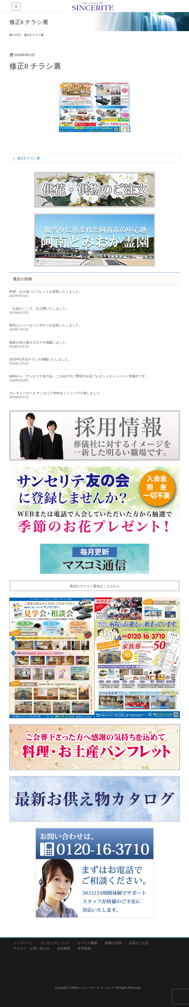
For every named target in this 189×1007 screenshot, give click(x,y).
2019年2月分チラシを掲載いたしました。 (40, 359)
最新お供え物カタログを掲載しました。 (39, 342)
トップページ (23, 943)
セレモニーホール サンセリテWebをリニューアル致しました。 (56, 393)
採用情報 (84, 948)
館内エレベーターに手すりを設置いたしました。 (45, 325)
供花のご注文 (139, 943)
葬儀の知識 (113, 943)
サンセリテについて (55, 943)
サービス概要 (87, 943)
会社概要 (63, 948)
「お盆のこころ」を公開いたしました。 (39, 308)
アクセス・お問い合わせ (31, 948)
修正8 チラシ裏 (28, 158)
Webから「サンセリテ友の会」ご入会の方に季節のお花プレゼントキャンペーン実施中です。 (79, 376)
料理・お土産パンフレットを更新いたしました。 (45, 291)
